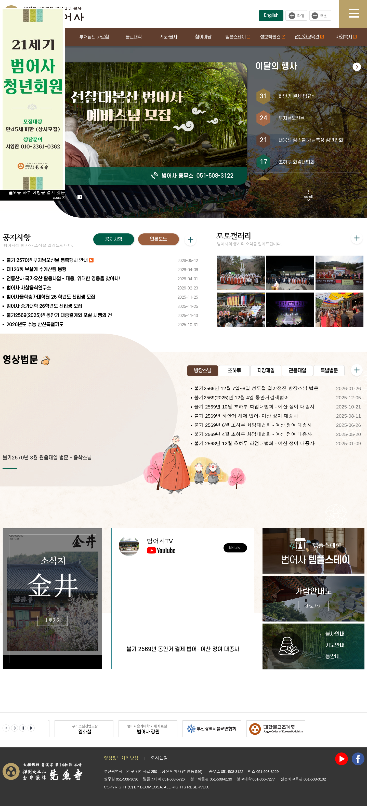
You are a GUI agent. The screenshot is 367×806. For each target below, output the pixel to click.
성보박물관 (272, 37)
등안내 (332, 656)
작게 (321, 15)
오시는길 (159, 758)
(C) (130, 787)
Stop (79, 197)
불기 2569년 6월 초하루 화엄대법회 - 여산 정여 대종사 (253, 425)
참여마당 (203, 37)
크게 (296, 15)
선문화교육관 (309, 37)
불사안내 (335, 634)
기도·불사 (168, 37)
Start (78, 191)
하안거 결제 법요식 (297, 96)
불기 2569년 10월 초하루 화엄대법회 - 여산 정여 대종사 (254, 406)
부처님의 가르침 (94, 37)
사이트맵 (358, 14)
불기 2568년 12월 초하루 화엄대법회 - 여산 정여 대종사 (254, 443)
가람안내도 (313, 599)
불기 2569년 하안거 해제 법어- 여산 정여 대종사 (246, 416)
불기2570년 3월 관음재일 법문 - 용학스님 (47, 458)
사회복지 (346, 37)
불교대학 (133, 37)
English (271, 15)
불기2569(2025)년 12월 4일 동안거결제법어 (241, 397)
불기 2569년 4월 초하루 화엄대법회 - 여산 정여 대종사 (253, 434)
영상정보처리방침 (121, 758)
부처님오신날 (292, 118)
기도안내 (335, 645)
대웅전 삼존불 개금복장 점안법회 (311, 140)
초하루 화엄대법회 (296, 162)
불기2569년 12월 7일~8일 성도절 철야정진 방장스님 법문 (256, 388)
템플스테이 (237, 37)
